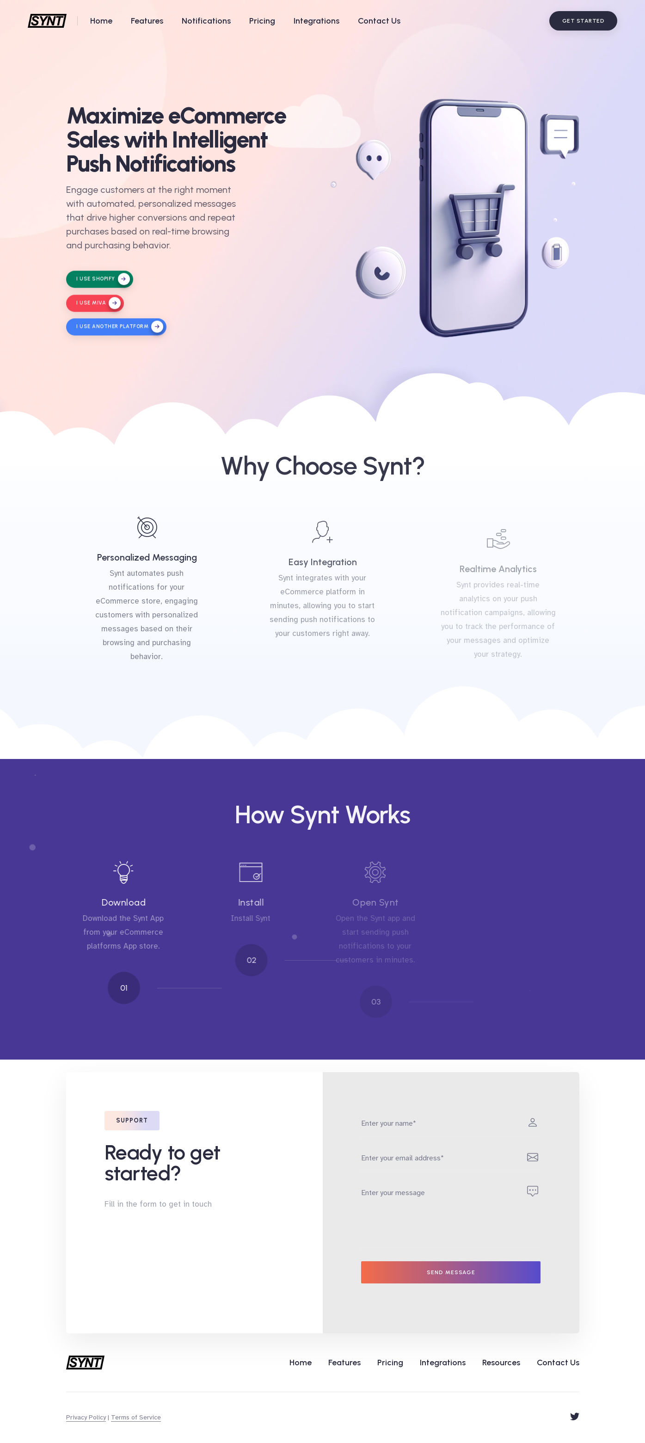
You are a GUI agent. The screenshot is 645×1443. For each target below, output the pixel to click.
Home (101, 21)
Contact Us (379, 21)
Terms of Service (136, 1417)
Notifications (206, 21)
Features (147, 21)
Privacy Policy (86, 1417)
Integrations (316, 21)
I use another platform (118, 331)
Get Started (583, 21)
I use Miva (97, 308)
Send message (451, 1272)
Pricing (262, 21)
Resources (501, 1362)
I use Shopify (102, 284)
